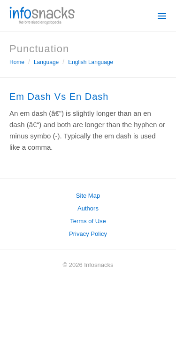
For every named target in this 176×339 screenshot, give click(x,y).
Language (46, 62)
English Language (90, 62)
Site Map (88, 195)
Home (16, 62)
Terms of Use (88, 221)
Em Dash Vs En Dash (58, 96)
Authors (88, 208)
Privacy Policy (88, 233)
